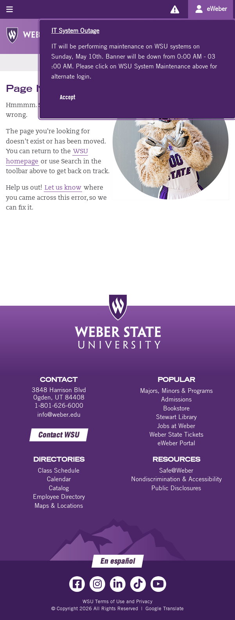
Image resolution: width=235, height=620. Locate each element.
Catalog (59, 488)
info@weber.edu (59, 414)
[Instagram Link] (97, 584)
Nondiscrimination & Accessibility (176, 479)
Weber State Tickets (176, 434)
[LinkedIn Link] (118, 584)
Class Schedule (58, 470)
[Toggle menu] (9, 9)
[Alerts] (174, 9)
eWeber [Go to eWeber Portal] (217, 9)
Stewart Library (176, 417)
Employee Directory (59, 496)
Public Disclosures (176, 488)
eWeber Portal (176, 443)
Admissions (176, 399)
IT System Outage (75, 30)
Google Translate (164, 608)
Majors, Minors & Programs (176, 390)
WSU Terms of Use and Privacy (117, 601)
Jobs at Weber (176, 426)
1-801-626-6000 (58, 405)
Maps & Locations (58, 505)
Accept (67, 97)
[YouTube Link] (158, 584)
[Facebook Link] (77, 584)
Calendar (59, 479)
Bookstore (176, 408)
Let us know (63, 188)
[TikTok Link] (138, 584)
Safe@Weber (176, 470)
